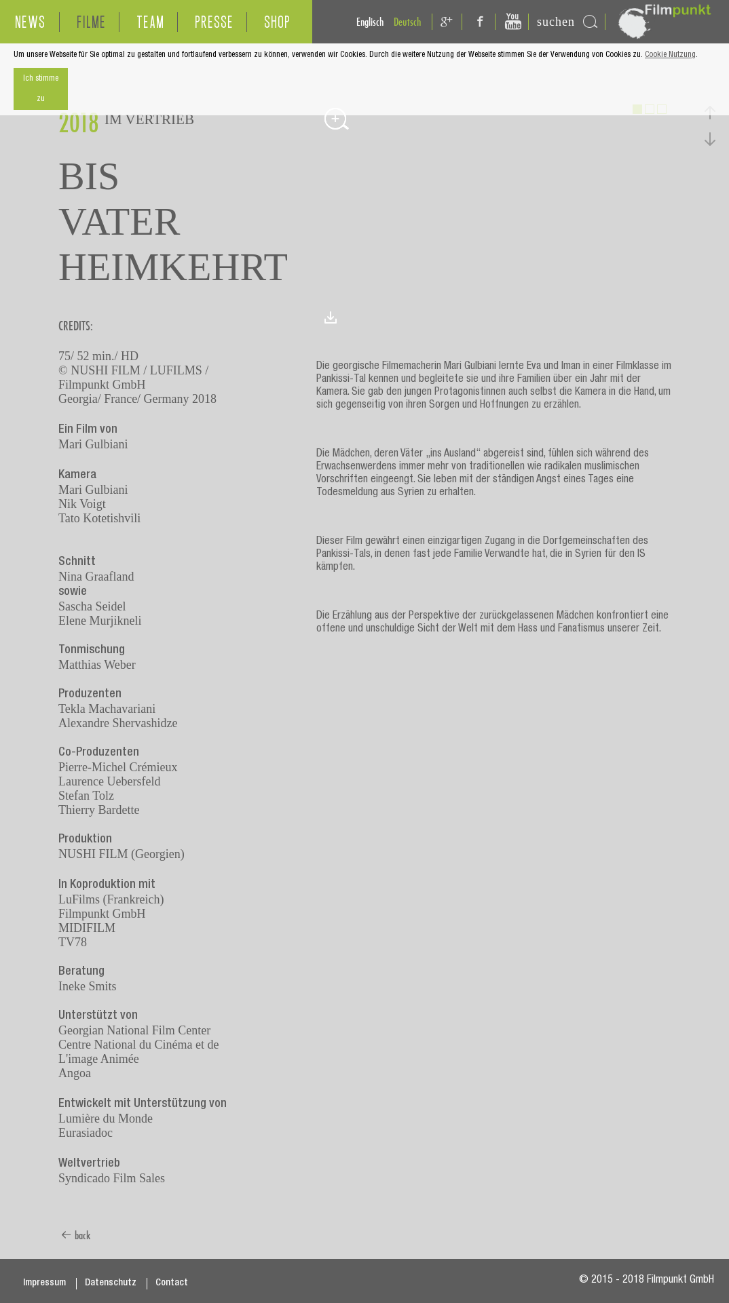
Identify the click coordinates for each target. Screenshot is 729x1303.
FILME (91, 22)
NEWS (30, 22)
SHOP (277, 22)
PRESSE (214, 22)
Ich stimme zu (40, 89)
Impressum (44, 1283)
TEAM (150, 22)
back (75, 1235)
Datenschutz (110, 1283)
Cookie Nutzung (670, 55)
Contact (171, 1283)
